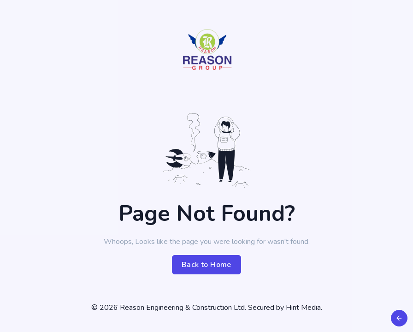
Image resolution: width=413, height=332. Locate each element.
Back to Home (206, 265)
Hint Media (303, 307)
